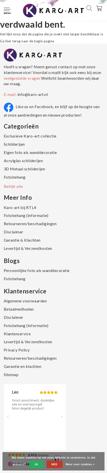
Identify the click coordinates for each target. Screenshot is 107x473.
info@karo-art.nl (32, 94)
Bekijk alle (13, 186)
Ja (36, 464)
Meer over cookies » (80, 464)
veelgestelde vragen (22, 78)
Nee (54, 464)
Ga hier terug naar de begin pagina (27, 41)
